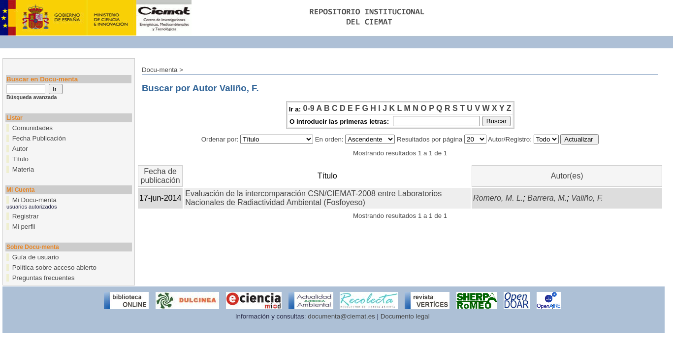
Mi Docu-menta (34, 200)
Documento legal (405, 316)
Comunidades (32, 128)
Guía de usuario (35, 257)
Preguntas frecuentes (43, 278)
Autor (20, 148)
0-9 (309, 108)
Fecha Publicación (39, 138)
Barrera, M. (547, 198)
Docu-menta (160, 69)
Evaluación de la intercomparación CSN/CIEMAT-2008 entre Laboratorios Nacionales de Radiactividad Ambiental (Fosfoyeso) (313, 198)
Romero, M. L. (498, 198)
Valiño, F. (587, 198)
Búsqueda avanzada (31, 97)
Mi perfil (23, 226)
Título (20, 159)
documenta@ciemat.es (341, 316)
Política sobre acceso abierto (54, 267)
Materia (23, 169)
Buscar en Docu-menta (42, 79)
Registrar (25, 216)
